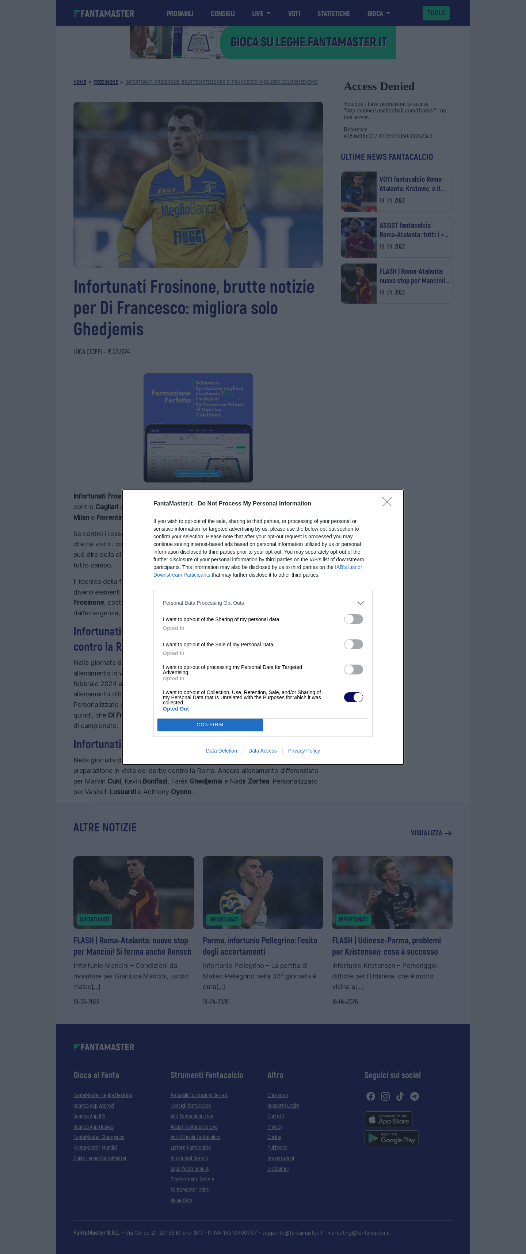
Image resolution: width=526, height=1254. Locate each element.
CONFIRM (210, 724)
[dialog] (263, 627)
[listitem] (263, 603)
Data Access (262, 751)
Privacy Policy (304, 751)
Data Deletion (221, 751)
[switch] (353, 619)
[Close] (389, 504)
